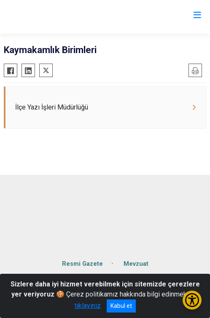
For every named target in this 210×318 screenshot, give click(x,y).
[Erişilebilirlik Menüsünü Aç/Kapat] (192, 300)
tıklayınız (88, 306)
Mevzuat (136, 263)
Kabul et (121, 305)
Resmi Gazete (82, 263)
